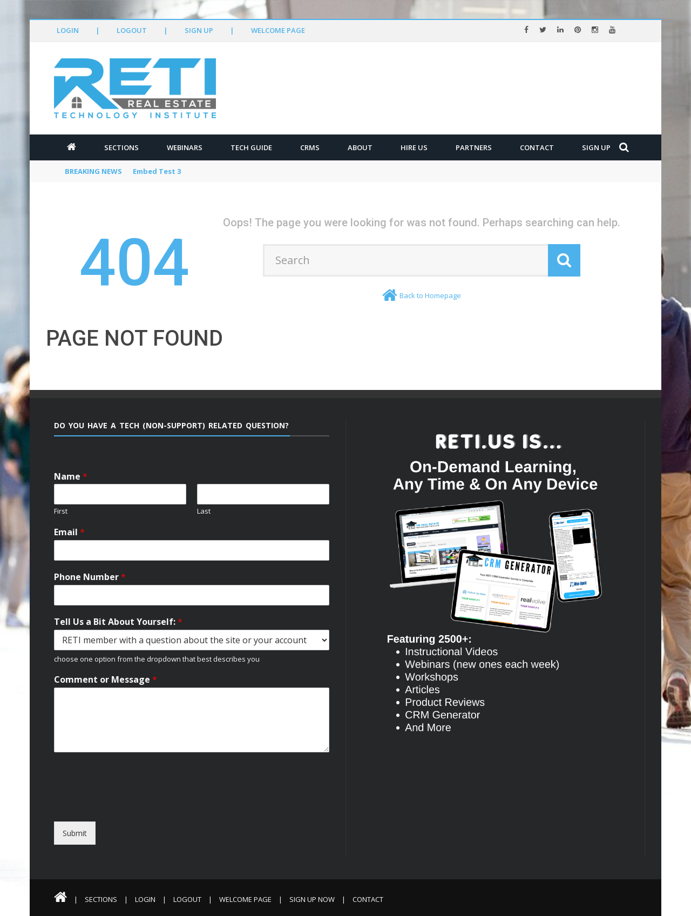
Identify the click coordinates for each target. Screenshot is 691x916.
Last (204, 511)
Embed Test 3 (157, 171)
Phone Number (90, 577)
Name (70, 476)
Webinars (184, 147)
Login (68, 30)
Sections (121, 147)
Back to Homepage (430, 295)
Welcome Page (278, 30)
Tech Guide (251, 147)
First (60, 511)
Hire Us (414, 147)
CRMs (310, 147)
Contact (537, 147)
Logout (132, 30)
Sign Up (199, 30)
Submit (75, 833)
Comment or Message (105, 679)
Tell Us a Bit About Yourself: (118, 622)
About (360, 147)
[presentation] (152, 811)
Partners (474, 147)
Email (69, 532)
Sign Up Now (312, 899)
